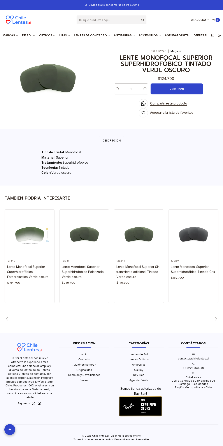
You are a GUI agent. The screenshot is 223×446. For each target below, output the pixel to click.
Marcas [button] (10, 35)
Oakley (138, 370)
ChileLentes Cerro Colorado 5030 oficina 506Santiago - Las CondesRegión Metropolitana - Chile (193, 380)
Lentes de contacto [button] (92, 35)
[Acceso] (200, 20)
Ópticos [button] (47, 35)
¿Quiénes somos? (84, 364)
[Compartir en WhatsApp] (163, 103)
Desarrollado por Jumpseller (131, 439)
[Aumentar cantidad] (145, 89)
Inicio (84, 354)
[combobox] (111, 20)
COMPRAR (177, 88)
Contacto (84, 359)
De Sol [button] (28, 35)
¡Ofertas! (200, 35)
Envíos (84, 380)
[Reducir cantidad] (117, 89)
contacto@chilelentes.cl (193, 356)
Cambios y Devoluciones (84, 375)
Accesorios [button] (150, 35)
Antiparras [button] (124, 35)
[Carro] (216, 20)
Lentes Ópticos (139, 359)
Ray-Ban (138, 375)
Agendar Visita (177, 35)
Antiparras (139, 364)
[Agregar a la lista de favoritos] (166, 112)
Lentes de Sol (139, 354)
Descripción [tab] (111, 140)
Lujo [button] (64, 35)
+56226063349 (193, 366)
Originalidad (84, 370)
